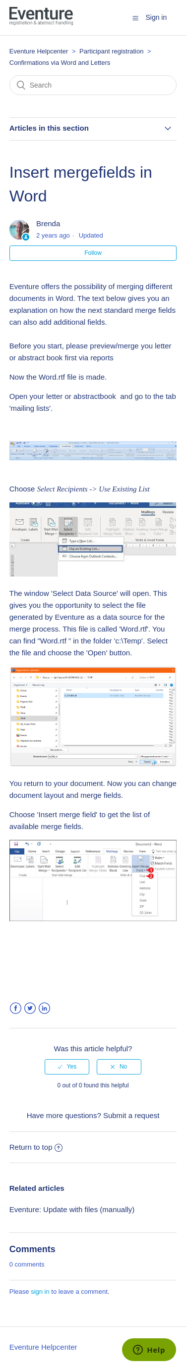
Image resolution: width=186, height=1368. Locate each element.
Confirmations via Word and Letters (60, 62)
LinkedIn (44, 1008)
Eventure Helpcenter (38, 51)
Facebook (15, 1008)
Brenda (48, 223)
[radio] (67, 1066)
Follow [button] (93, 252)
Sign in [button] (156, 17)
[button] (135, 18)
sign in (40, 1291)
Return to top (36, 1147)
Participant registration (112, 51)
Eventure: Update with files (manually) (72, 1209)
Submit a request (131, 1115)
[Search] (93, 85)
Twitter (30, 1008)
